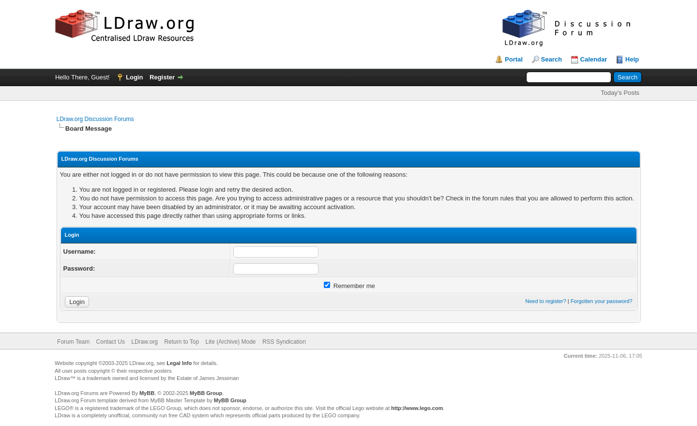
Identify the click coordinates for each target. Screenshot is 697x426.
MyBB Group (206, 393)
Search (551, 59)
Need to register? (545, 301)
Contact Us (110, 341)
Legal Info (179, 363)
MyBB (146, 393)
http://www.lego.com (417, 408)
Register (162, 77)
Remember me (349, 285)
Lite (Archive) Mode (231, 341)
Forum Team (73, 341)
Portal (514, 59)
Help (632, 59)
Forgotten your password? (602, 301)
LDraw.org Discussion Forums (95, 119)
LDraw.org (144, 341)
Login (134, 77)
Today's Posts (620, 92)
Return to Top (181, 341)
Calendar (593, 59)
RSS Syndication (284, 341)
